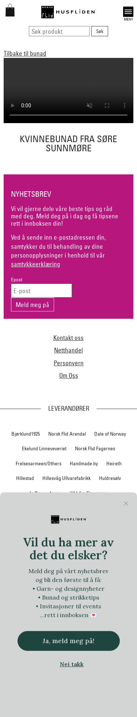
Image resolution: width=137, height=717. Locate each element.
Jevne (55, 493)
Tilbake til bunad (25, 53)
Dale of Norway (110, 433)
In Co (35, 493)
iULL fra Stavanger (88, 493)
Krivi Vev (94, 508)
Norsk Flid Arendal (67, 433)
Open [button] (128, 12)
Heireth (114, 463)
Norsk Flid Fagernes (95, 448)
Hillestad (25, 478)
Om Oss (68, 375)
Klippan (69, 508)
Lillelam (119, 508)
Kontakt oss (68, 337)
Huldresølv (110, 478)
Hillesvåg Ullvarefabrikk (66, 478)
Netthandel (68, 350)
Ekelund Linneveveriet (44, 448)
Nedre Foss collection (79, 523)
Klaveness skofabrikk (32, 508)
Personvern (69, 363)
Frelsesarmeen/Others (38, 463)
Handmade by (84, 463)
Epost (16, 279)
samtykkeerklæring (35, 264)
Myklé (42, 523)
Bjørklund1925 (25, 433)
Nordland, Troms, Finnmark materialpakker (69, 538)
